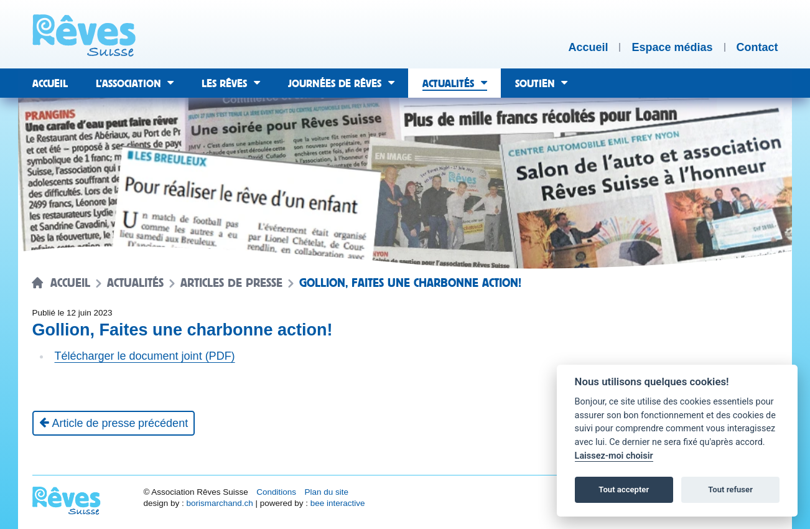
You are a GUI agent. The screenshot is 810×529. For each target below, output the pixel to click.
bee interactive (337, 503)
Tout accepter (623, 489)
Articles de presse (231, 283)
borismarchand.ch (219, 503)
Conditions (276, 492)
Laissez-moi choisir (614, 456)
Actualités (135, 283)
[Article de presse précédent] (113, 423)
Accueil (70, 283)
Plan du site (326, 492)
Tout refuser (730, 489)
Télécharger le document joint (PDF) (145, 356)
